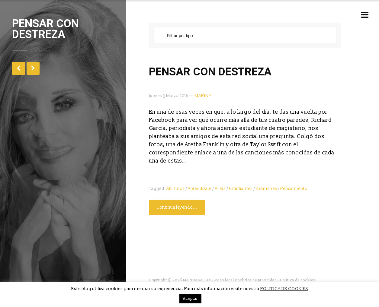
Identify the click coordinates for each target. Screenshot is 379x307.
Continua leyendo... (176, 207)
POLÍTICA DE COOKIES (284, 289)
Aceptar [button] (190, 298)
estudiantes (240, 188)
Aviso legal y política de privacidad (245, 280)
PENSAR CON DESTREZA (210, 71)
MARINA (202, 95)
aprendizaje (199, 188)
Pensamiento (293, 188)
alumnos (175, 188)
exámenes (266, 188)
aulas (220, 188)
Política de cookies (297, 280)
